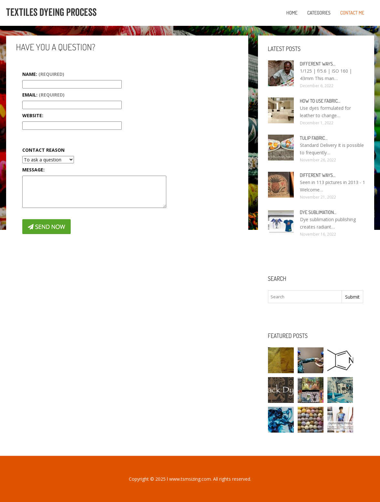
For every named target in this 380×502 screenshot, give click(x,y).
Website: (32, 115)
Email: (43, 95)
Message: (33, 170)
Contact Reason (43, 150)
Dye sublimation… (318, 212)
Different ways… (317, 64)
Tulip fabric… (314, 138)
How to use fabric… (320, 101)
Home (292, 13)
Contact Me (352, 13)
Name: (43, 74)
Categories (318, 13)
